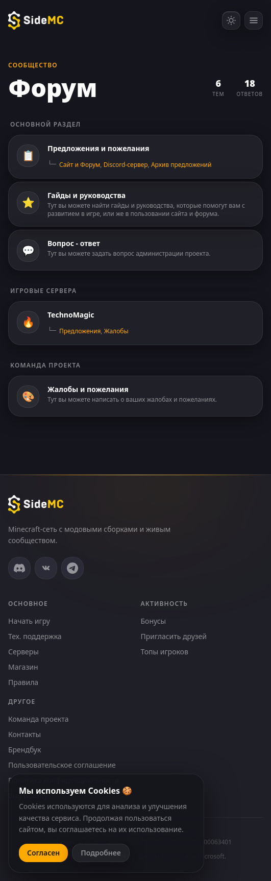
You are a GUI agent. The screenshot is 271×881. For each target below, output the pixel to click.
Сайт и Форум (79, 164)
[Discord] (19, 568)
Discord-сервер (126, 164)
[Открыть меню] (253, 20)
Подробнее (101, 853)
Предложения (80, 331)
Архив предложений (181, 164)
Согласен (43, 853)
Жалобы (116, 331)
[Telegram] (72, 568)
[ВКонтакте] (46, 568)
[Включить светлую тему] (231, 20)
